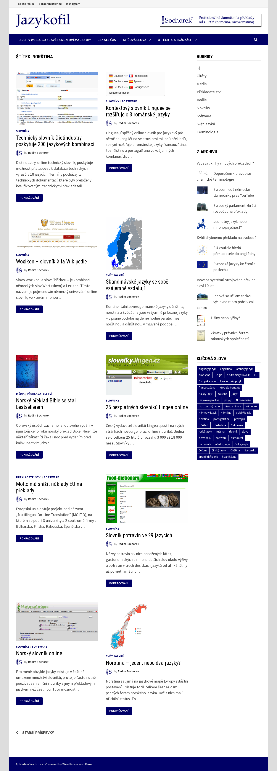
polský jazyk (243, 413)
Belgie (218, 375)
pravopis (239, 419)
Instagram (73, 4)
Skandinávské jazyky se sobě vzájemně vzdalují (137, 285)
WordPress (70, 764)
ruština (220, 431)
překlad (203, 425)
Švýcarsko (250, 450)
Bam (88, 764)
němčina (226, 413)
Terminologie (207, 131)
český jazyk (241, 444)
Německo (251, 406)
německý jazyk (207, 413)
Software (129, 101)
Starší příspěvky (38, 732)
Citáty (201, 75)
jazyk (235, 394)
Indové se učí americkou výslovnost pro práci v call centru (225, 301)
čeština (203, 450)
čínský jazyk (219, 450)
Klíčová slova (134, 40)
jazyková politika (209, 400)
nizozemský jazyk (209, 406)
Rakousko (237, 425)
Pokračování (29, 198)
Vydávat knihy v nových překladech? (225, 163)
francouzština (207, 387)
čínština (235, 450)
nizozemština (233, 406)
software (221, 438)
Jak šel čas (107, 40)
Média (20, 394)
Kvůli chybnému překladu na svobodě (226, 237)
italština (222, 394)
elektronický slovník (238, 375)
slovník (233, 431)
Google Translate (230, 387)
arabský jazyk (244, 369)
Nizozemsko (243, 400)
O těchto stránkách (175, 40)
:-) (198, 67)
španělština (229, 457)
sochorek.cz (26, 4)
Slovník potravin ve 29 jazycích (139, 535)
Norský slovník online (39, 653)
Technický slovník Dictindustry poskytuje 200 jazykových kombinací (55, 141)
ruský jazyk (205, 431)
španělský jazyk (208, 457)
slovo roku (205, 438)
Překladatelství (39, 394)
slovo (245, 431)
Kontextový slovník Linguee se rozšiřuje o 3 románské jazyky (138, 111)
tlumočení (237, 438)
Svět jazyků (115, 275)
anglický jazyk (207, 369)
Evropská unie (207, 381)
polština (204, 419)
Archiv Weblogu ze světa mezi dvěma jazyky (55, 40)
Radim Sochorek (38, 153)
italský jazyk (206, 394)
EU (255, 375)
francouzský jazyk (231, 381)
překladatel (219, 425)
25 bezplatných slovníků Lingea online (147, 407)
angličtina (226, 369)
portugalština (221, 419)
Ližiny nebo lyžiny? (225, 317)
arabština (204, 375)
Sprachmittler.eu (50, 4)
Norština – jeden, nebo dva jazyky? (143, 663)
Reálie (202, 99)
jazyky (228, 400)
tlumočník (205, 444)
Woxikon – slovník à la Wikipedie (51, 261)
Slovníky (22, 131)
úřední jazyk (222, 444)
